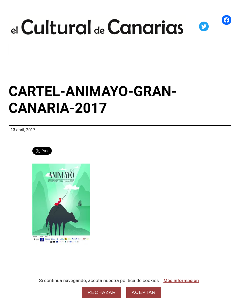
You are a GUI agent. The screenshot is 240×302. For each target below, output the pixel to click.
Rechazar (101, 292)
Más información (181, 280)
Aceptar (144, 292)
